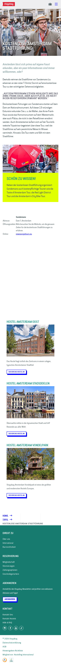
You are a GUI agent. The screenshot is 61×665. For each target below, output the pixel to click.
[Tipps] (5, 519)
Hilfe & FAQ (7, 622)
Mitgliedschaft (9, 562)
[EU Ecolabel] (12, 661)
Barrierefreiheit (9, 547)
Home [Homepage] (5, 515)
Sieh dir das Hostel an (16, 372)
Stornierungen (9, 566)
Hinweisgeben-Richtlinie (13, 650)
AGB (4, 646)
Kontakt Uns (8, 614)
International (8, 543)
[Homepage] (9, 5)
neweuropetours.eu (24, 233)
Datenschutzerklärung (12, 642)
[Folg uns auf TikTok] (21, 628)
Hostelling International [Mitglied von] (23, 654)
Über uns (6, 539)
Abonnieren (9, 599)
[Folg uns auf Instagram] (5, 628)
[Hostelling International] (5, 661)
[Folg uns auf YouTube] (16, 628)
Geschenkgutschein (11, 574)
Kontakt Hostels (9, 618)
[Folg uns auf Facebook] (10, 628)
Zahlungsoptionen (10, 570)
